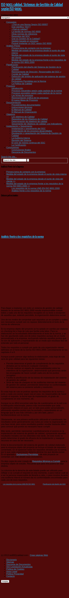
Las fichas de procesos (22, 95)
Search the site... (9, 157)
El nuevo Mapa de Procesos (25, 100)
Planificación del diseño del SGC (54, 484)
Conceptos (11, 22)
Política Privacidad (15, 574)
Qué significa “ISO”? (21, 27)
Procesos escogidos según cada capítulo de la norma (37, 93)
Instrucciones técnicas (22, 107)
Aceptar (5, 581)
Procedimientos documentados (26, 105)
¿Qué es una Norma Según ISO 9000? (30, 24)
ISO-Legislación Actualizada (19, 567)
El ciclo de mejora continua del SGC (28, 143)
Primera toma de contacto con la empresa (31, 48)
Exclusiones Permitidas (27, 454)
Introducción (17, 88)
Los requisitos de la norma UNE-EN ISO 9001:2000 (36, 188)
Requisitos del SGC (21, 36)
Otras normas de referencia (24, 34)
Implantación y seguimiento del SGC (29, 128)
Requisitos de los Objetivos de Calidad (30, 119)
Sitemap (10, 562)
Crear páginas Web (39, 555)
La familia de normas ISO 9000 (26, 31)
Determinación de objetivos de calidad (29, 121)
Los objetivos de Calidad (23, 117)
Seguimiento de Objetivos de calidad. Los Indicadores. (37, 124)
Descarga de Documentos (24, 152)
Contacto (10, 576)
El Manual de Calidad (22, 110)
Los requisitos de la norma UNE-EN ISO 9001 (19, 484)
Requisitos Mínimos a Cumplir (46, 461)
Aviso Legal (11, 571)
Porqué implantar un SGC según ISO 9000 (31, 43)
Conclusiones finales (21, 150)
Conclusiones (12, 147)
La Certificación (19, 145)
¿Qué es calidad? (20, 29)
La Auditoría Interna (21, 138)
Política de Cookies (15, 569)
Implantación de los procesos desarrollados (32, 131)
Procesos (10, 86)
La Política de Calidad (22, 84)
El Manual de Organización (24, 112)
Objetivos (10, 114)
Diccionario (11, 560)
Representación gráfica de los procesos (30, 98)
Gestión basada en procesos (25, 41)
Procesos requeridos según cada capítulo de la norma (37, 91)
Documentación (13, 102)
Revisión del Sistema (21, 140)
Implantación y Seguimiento (19, 126)
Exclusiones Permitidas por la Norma (29, 81)
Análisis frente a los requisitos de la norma (31, 191)
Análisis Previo (13, 46)
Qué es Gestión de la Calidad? (26, 39)
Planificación (12, 65)
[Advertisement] (34, 215)
